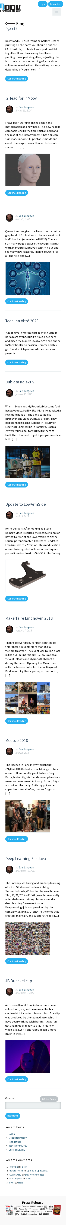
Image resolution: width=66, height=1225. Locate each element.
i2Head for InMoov (21, 98)
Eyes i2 (11, 28)
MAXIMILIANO (15, 1174)
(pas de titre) (15, 1141)
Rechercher (10, 1098)
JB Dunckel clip (18, 980)
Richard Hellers (16, 1170)
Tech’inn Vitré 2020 (22, 320)
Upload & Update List (37, 1170)
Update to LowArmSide (25, 504)
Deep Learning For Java (25, 858)
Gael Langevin (26, 107)
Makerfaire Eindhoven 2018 (29, 618)
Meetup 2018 (16, 740)
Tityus (11, 1182)
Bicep (24, 1166)
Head (28, 1178)
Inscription (55, 4)
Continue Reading (16, 78)
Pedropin (13, 1166)
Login (42, 4)
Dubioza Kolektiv (19, 381)
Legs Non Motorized (34, 1174)
